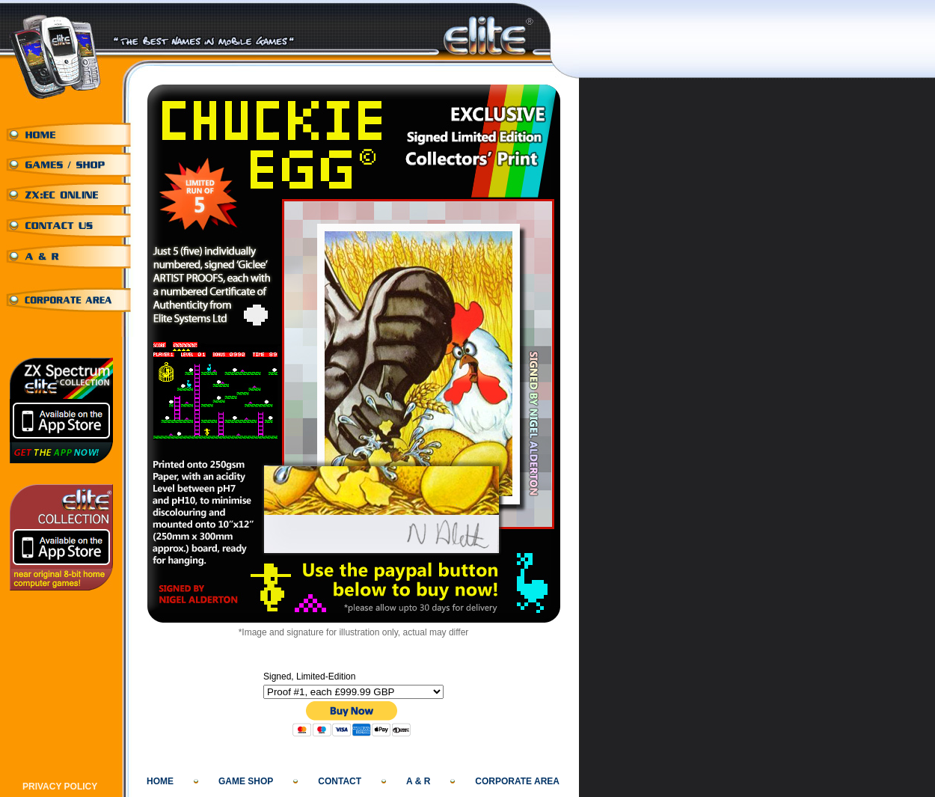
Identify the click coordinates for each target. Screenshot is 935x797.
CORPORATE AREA (517, 781)
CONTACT (339, 781)
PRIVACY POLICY (59, 786)
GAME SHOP (245, 781)
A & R (418, 781)
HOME (160, 781)
